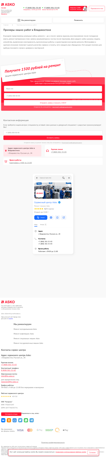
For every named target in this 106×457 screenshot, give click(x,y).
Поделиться (3, 420)
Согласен (92, 452)
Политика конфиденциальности (53, 442)
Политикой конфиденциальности (72, 142)
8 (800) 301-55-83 (8, 370)
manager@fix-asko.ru (9, 382)
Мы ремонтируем (27, 20)
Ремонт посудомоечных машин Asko (28, 343)
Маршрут (41, 217)
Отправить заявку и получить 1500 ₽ (53, 103)
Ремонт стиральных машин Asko (27, 338)
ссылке (11, 318)
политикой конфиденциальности (62, 107)
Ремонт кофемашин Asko (24, 334)
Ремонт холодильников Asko (25, 329)
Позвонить (78, 20)
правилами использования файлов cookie (71, 452)
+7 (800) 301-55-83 (33, 8)
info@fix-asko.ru (7, 376)
